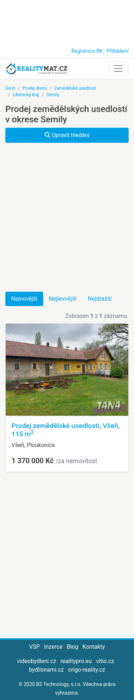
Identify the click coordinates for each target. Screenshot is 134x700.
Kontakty (94, 646)
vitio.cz (105, 661)
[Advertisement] (67, 21)
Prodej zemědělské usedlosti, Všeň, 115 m (65, 430)
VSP (34, 646)
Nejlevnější (62, 298)
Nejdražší (100, 298)
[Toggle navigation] (118, 68)
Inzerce (53, 646)
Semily (52, 94)
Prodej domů (35, 88)
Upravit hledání (67, 135)
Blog (72, 646)
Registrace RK (87, 51)
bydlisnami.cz (46, 669)
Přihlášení (117, 51)
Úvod (10, 88)
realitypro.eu (76, 661)
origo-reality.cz (86, 669)
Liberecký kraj (26, 94)
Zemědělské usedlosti (75, 88)
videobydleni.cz (36, 661)
